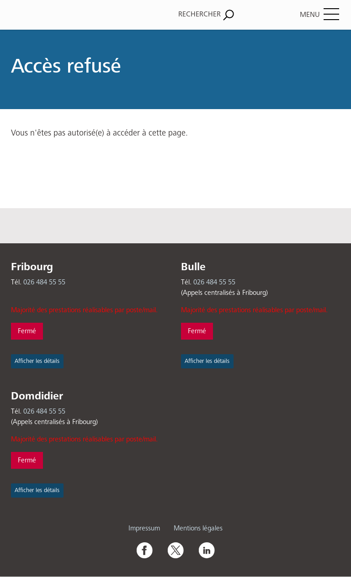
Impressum (144, 528)
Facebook (144, 550)
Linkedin (206, 550)
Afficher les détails (37, 361)
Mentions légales (198, 528)
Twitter (175, 550)
